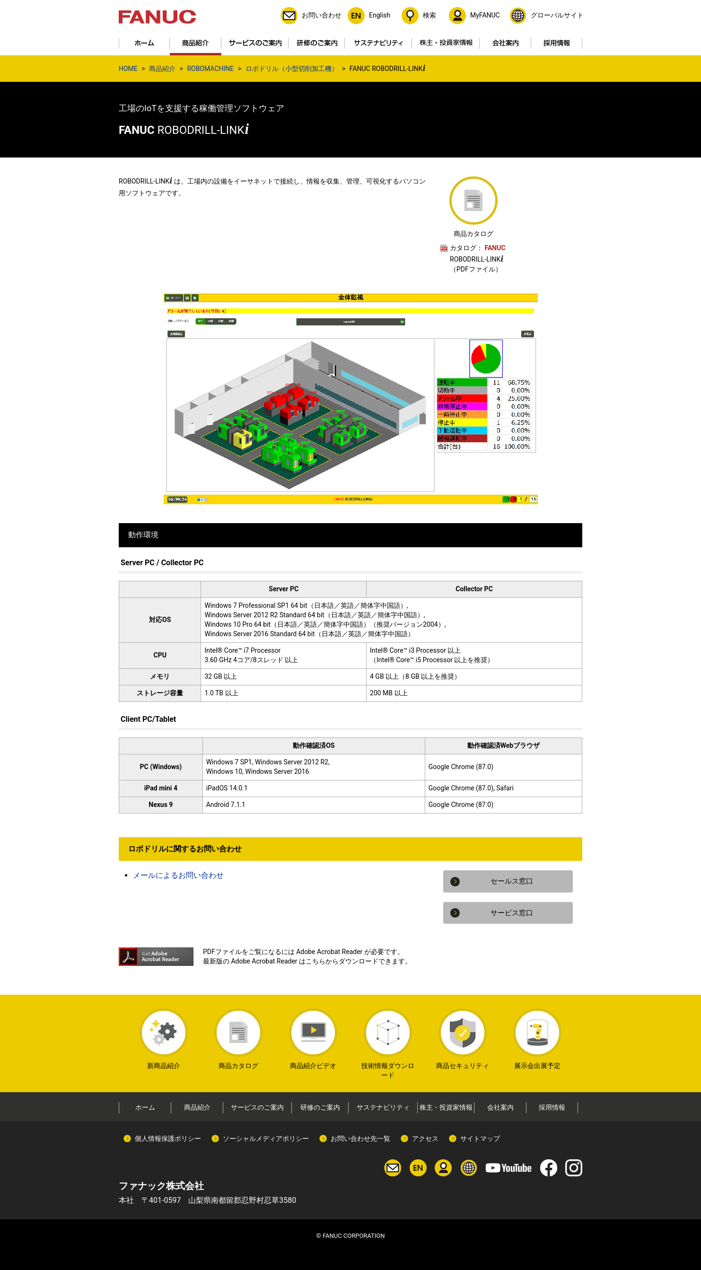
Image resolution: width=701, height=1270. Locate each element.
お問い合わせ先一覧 (360, 1138)
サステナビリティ (383, 1107)
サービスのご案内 (257, 1107)
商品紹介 (162, 68)
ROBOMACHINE (210, 68)
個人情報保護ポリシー (168, 1138)
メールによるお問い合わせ (178, 875)
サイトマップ (480, 1138)
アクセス (425, 1138)
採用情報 (552, 1107)
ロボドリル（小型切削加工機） (291, 68)
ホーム (145, 1107)
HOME (128, 68)
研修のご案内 (320, 1107)
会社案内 (500, 1107)
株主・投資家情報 (446, 1107)
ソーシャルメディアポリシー (266, 1138)
